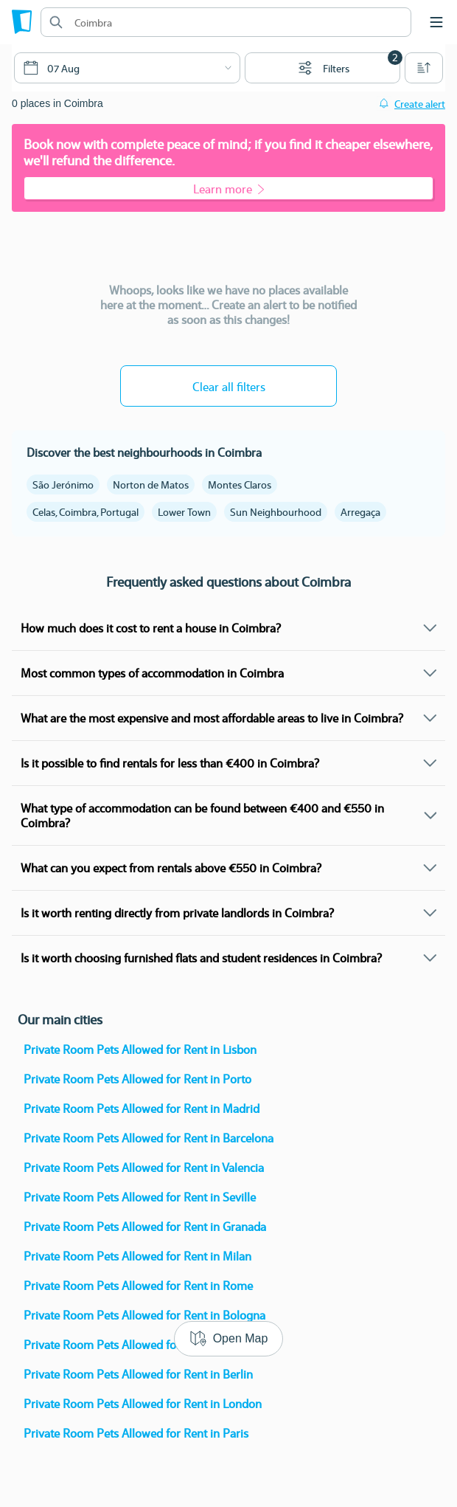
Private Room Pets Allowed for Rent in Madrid (141, 1108)
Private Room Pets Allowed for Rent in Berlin (138, 1374)
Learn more (228, 188)
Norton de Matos (151, 484)
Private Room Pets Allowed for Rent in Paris (136, 1433)
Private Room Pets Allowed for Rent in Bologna (144, 1314)
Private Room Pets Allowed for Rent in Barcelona (148, 1137)
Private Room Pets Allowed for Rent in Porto (137, 1078)
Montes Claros (239, 484)
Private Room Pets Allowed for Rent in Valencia (144, 1167)
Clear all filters (228, 386)
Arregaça (360, 511)
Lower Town (184, 511)
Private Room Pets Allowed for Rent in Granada (145, 1226)
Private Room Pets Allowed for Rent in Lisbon (140, 1049)
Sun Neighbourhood (275, 511)
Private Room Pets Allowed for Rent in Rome (138, 1285)
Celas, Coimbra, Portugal (85, 511)
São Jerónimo (63, 484)
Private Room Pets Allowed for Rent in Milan (137, 1255)
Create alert (419, 103)
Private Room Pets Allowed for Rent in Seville (140, 1196)
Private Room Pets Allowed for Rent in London (143, 1403)
